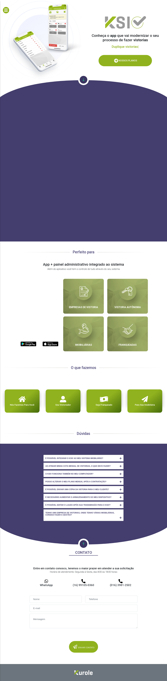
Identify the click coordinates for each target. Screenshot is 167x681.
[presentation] (47, 634)
